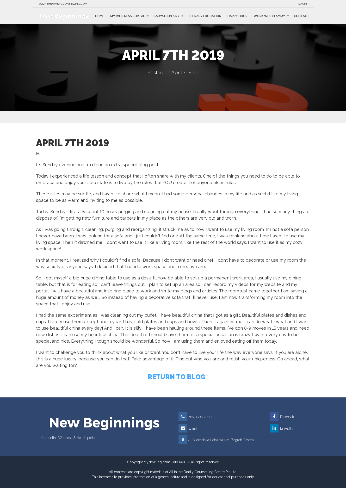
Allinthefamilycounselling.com (63, 3)
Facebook (282, 417)
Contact (301, 16)
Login (302, 3)
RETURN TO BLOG (176, 377)
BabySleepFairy (166, 16)
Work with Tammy (269, 16)
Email (188, 428)
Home (99, 16)
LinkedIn (281, 428)
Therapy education (204, 16)
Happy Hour (237, 16)
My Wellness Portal (127, 16)
